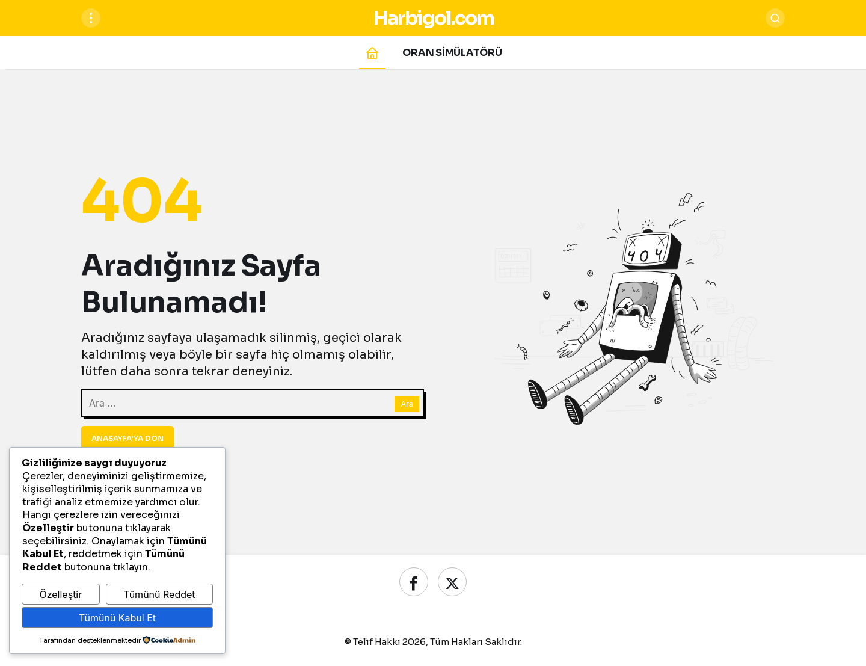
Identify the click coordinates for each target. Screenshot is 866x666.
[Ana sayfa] (372, 52)
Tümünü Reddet (159, 594)
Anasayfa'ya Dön (127, 438)
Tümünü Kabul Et (117, 618)
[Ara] (775, 18)
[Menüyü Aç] (90, 18)
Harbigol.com (433, 18)
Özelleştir (60, 594)
